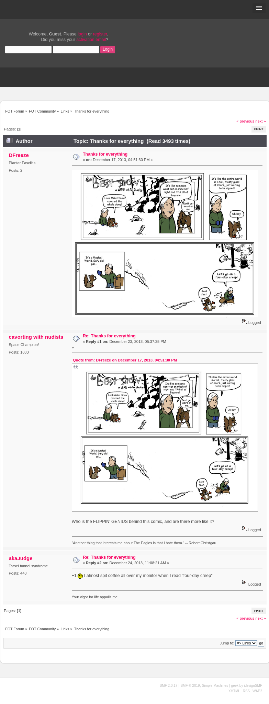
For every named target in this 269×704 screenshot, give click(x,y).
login (82, 34)
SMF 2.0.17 (169, 685)
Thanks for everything (105, 154)
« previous (245, 121)
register (100, 34)
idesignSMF (253, 685)
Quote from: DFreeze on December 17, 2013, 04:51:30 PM (125, 360)
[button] (259, 8)
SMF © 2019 (190, 685)
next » (260, 121)
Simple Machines (215, 685)
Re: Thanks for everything (109, 336)
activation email (91, 39)
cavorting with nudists (36, 337)
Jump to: (227, 643)
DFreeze (19, 155)
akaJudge (20, 558)
